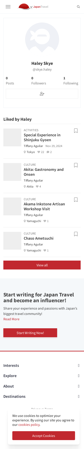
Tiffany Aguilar (33, 145)
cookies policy (28, 424)
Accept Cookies (43, 435)
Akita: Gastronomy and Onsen (44, 172)
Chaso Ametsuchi (39, 238)
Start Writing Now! (30, 333)
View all (42, 265)
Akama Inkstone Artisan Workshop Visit (44, 206)
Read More (11, 319)
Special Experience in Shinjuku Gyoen (42, 137)
